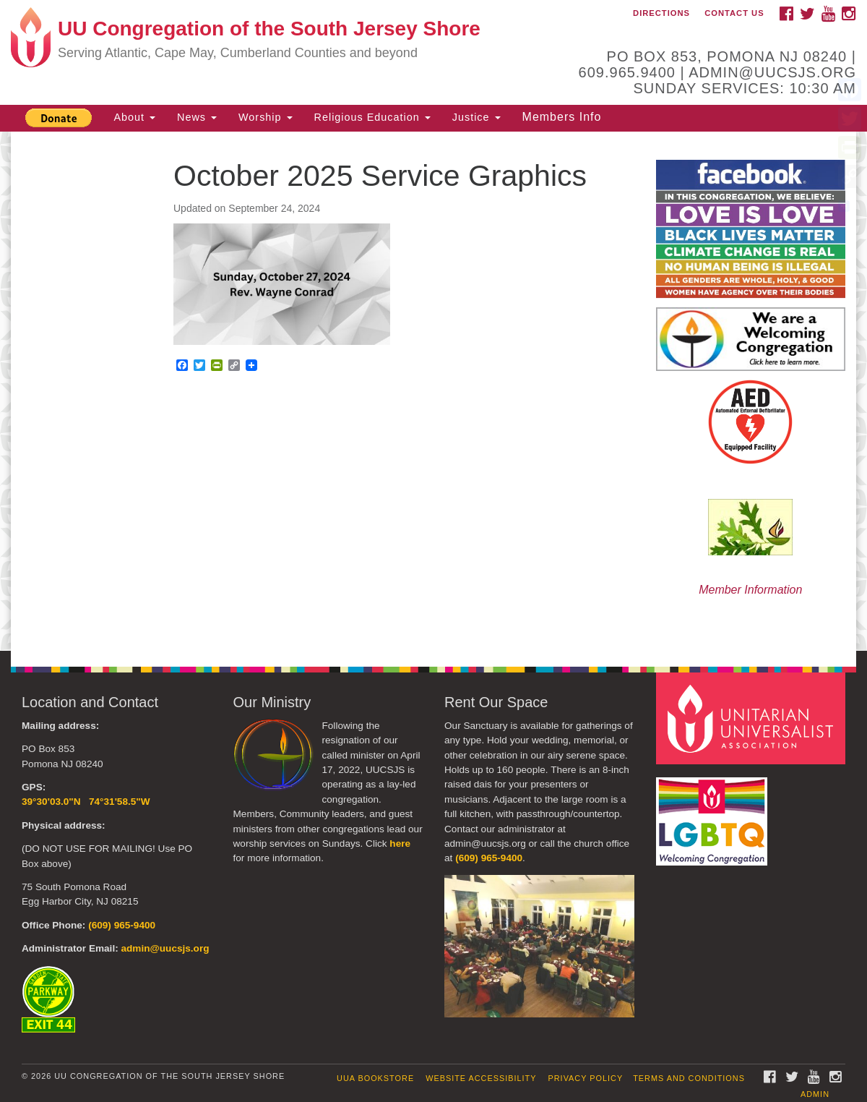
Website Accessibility (481, 1078)
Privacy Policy (586, 1078)
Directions (661, 13)
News (197, 117)
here (399, 843)
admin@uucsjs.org (165, 948)
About (134, 117)
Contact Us (734, 13)
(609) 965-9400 (121, 925)
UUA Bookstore (375, 1078)
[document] (433, 391)
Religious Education (372, 117)
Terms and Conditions (689, 1078)
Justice (476, 117)
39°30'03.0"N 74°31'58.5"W (86, 801)
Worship (265, 117)
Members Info (562, 117)
